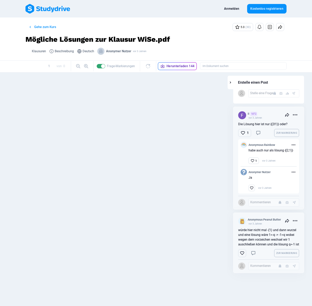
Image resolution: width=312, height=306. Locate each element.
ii (281, 114)
